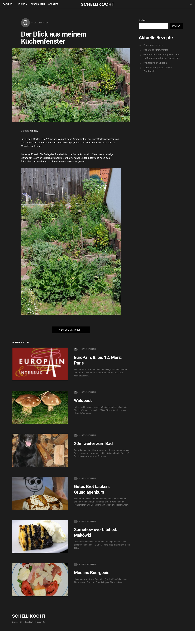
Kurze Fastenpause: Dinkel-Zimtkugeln (157, 69)
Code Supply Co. (38, 623)
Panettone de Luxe (153, 45)
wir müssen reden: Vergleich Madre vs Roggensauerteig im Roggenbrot (161, 56)
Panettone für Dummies (155, 49)
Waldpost (83, 401)
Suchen (142, 20)
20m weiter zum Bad (93, 444)
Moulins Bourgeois (91, 573)
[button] (191, 4)
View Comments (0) (69, 330)
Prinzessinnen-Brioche (155, 62)
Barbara (25, 131)
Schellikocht (97, 4)
